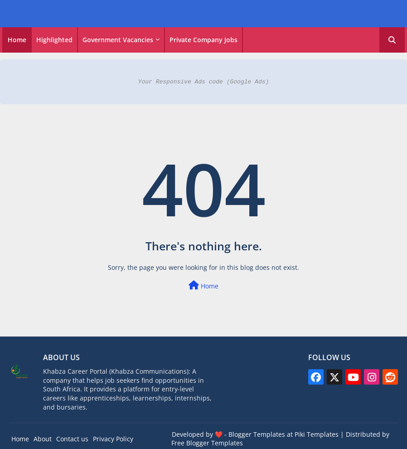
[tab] (17, 40)
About (43, 438)
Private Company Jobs (203, 39)
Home (17, 39)
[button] (392, 40)
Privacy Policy (113, 438)
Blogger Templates (256, 434)
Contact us (72, 438)
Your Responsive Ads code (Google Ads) (203, 82)
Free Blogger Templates (207, 443)
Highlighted (54, 39)
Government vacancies (117, 39)
